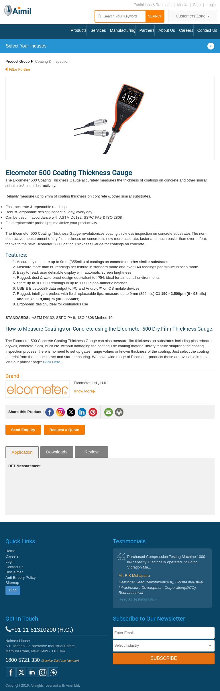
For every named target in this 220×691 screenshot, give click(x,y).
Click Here (51, 362)
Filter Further (19, 69)
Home (10, 551)
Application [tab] (21, 452)
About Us (166, 30)
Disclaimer (14, 572)
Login (211, 5)
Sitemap (12, 583)
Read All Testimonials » (138, 599)
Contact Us (207, 30)
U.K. (103, 383)
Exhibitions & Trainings (152, 5)
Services (98, 30)
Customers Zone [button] (192, 16)
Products (79, 30)
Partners (146, 30)
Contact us (14, 567)
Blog (197, 5)
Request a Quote (64, 430)
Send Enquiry (23, 430)
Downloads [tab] (56, 451)
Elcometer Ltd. (86, 383)
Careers (186, 30)
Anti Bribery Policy (20, 577)
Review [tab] (92, 451)
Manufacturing (122, 30)
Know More (83, 391)
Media (182, 5)
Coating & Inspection (52, 61)
